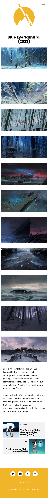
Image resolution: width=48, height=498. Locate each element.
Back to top (25, 482)
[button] (24, 464)
